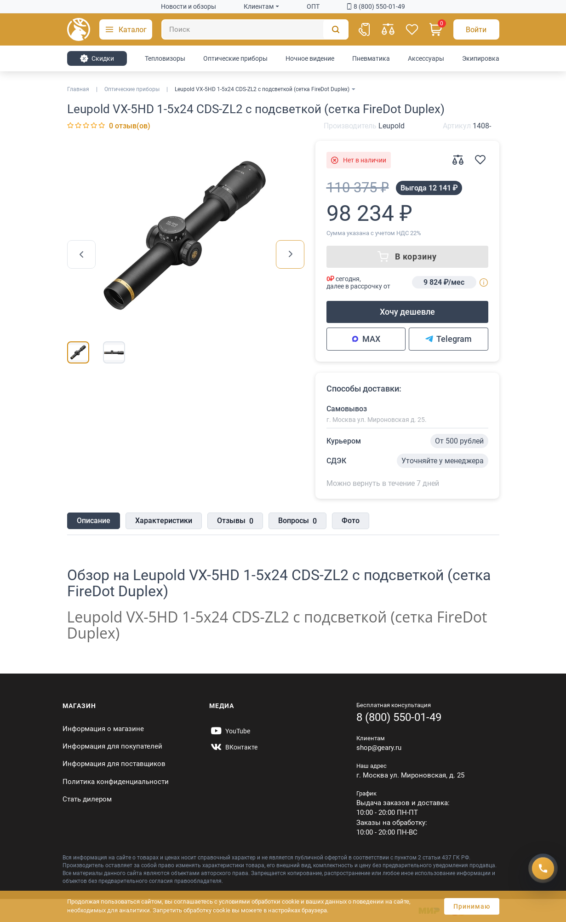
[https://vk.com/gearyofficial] (233, 747)
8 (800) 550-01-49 (376, 6)
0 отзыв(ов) (129, 125)
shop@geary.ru (378, 747)
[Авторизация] (476, 29)
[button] (125, 29)
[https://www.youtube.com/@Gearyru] (229, 731)
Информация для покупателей (112, 746)
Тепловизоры (165, 58)
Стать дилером (87, 799)
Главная (78, 89)
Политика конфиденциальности (116, 782)
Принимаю (471, 906)
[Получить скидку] (543, 868)
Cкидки (97, 58)
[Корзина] (435, 29)
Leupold (391, 125)
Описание (93, 520)
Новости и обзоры (188, 6)
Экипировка (480, 58)
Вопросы (297, 521)
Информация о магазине (103, 729)
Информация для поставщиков (114, 764)
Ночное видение (310, 58)
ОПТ (313, 6)
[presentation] (81, 254)
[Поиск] (255, 29)
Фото (351, 520)
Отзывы (235, 521)
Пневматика (371, 58)
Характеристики (163, 520)
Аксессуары (426, 58)
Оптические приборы (235, 58)
